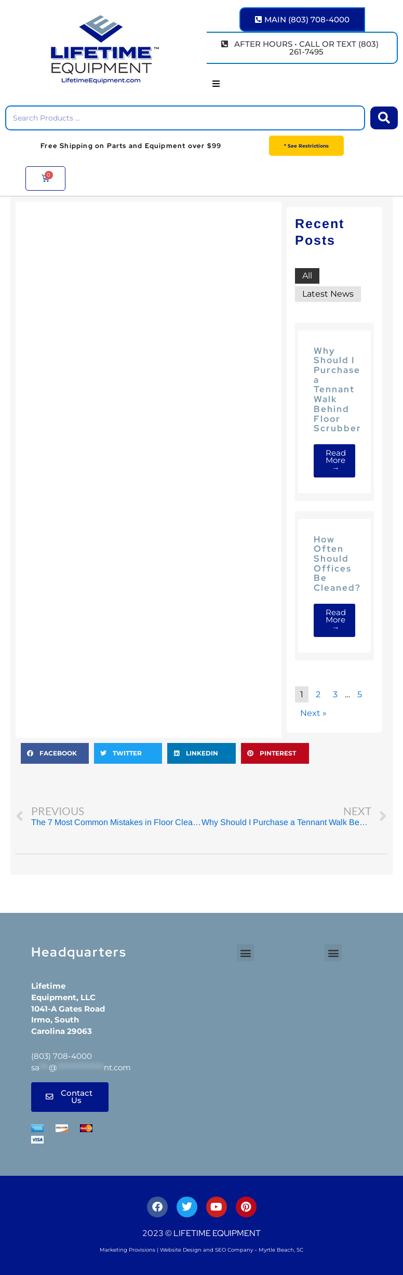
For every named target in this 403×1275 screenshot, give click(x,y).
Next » (313, 713)
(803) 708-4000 (61, 1056)
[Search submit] (384, 118)
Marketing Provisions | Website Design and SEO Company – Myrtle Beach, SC (201, 1249)
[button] (216, 83)
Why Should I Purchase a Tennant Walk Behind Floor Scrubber (337, 389)
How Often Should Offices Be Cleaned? (337, 563)
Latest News (328, 294)
